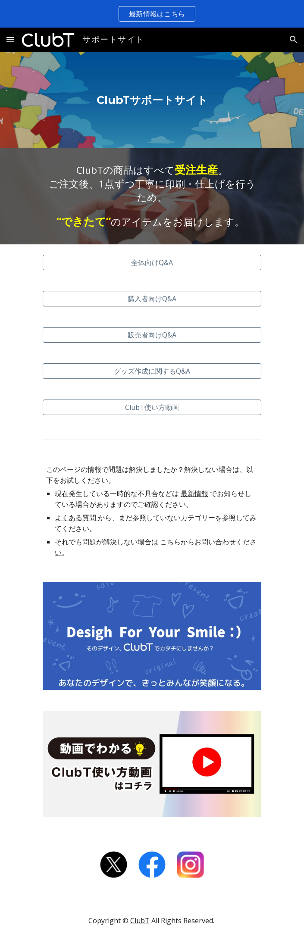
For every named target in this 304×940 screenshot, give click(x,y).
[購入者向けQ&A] (152, 298)
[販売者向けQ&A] (152, 335)
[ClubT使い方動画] (152, 407)
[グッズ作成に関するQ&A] (152, 371)
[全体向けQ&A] (152, 262)
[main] (152, 100)
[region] (152, 14)
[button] (10, 39)
